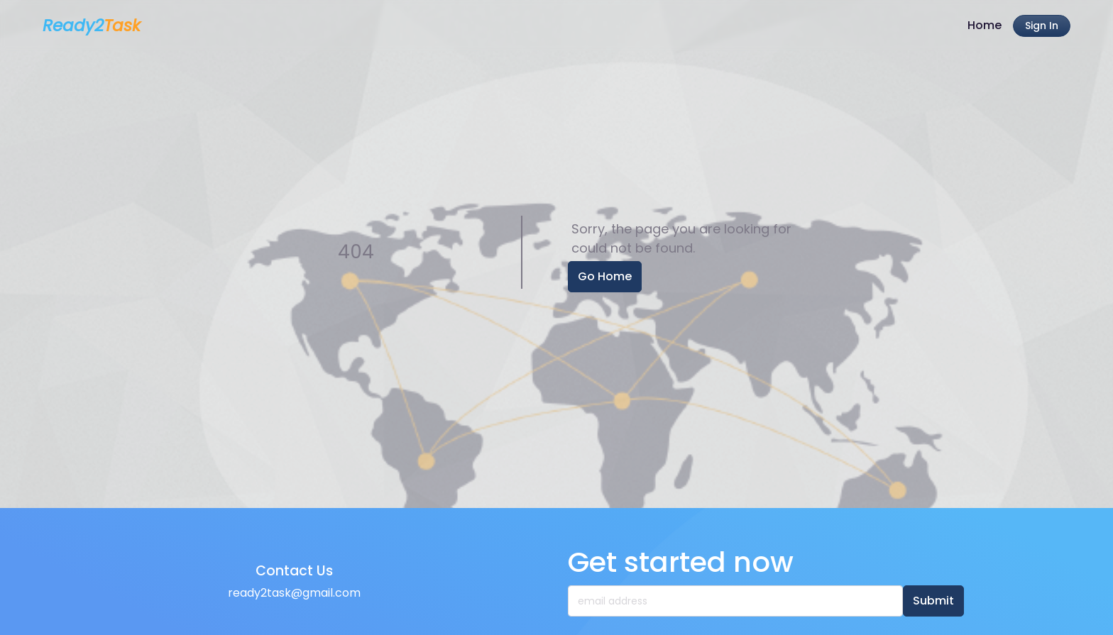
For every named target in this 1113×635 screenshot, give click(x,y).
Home (984, 25)
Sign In (1041, 25)
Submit (933, 600)
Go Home (605, 276)
